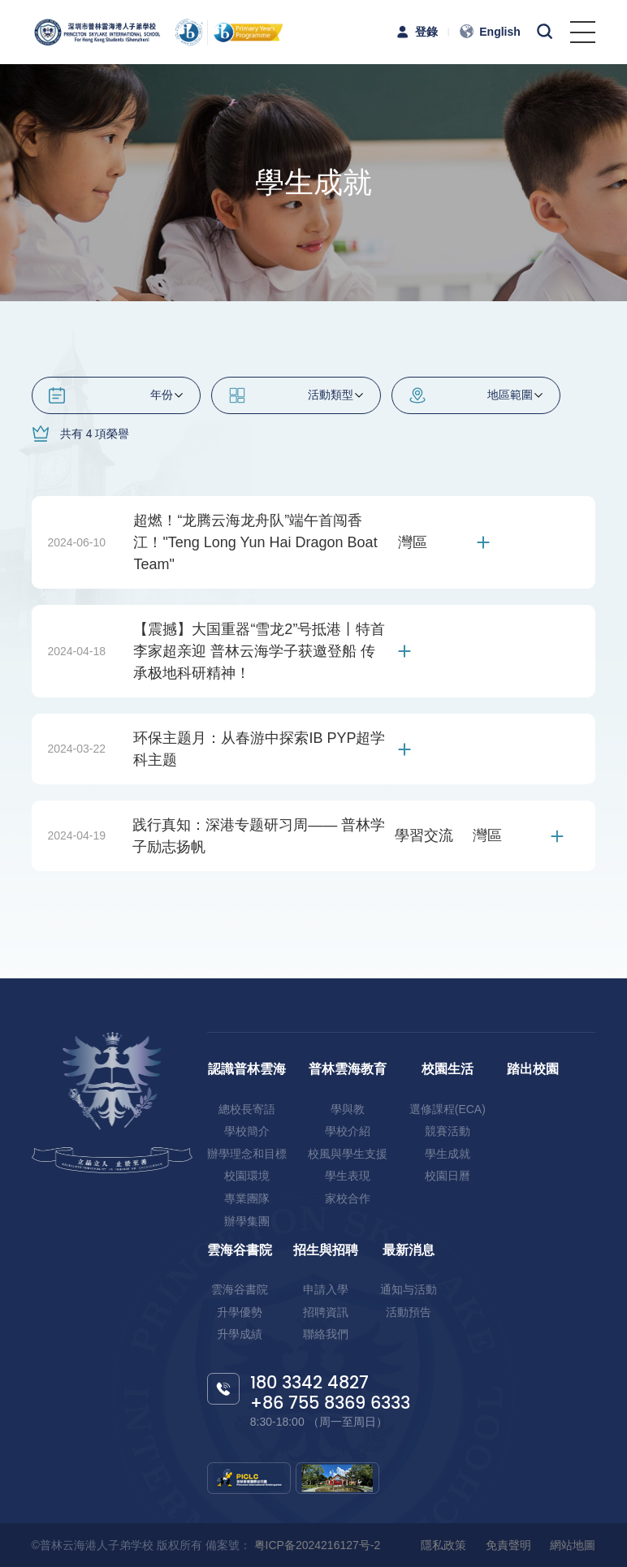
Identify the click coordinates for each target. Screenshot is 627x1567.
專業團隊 (247, 1198)
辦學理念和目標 (247, 1153)
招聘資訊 (325, 1312)
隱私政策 (443, 1545)
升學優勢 (239, 1312)
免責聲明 (508, 1545)
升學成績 (239, 1333)
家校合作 (347, 1198)
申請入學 (325, 1289)
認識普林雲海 (247, 1069)
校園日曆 (447, 1175)
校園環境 (247, 1175)
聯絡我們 (325, 1333)
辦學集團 (247, 1221)
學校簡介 (247, 1131)
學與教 (348, 1109)
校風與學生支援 (347, 1153)
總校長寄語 (246, 1109)
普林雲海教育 (348, 1069)
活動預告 (408, 1312)
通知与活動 (408, 1289)
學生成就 (447, 1153)
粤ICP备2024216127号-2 (316, 1545)
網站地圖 (572, 1545)
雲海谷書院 (239, 1250)
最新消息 (409, 1250)
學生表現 (347, 1175)
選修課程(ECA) (447, 1109)
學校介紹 (347, 1131)
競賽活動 (447, 1131)
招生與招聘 (325, 1250)
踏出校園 (533, 1069)
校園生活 (447, 1069)
